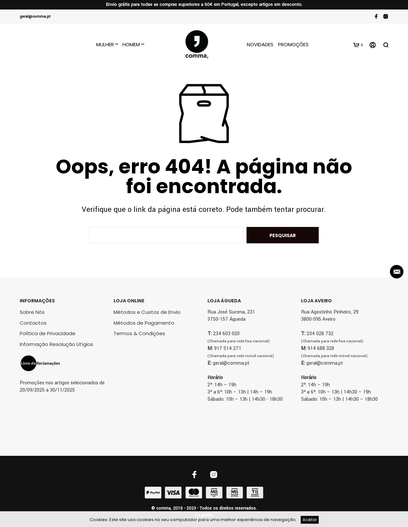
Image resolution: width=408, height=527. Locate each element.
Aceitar (310, 519)
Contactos (33, 322)
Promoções (293, 44)
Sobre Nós (32, 312)
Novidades (260, 44)
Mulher (105, 44)
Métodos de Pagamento (144, 322)
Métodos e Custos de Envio (147, 312)
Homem (131, 44)
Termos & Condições (139, 333)
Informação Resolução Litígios (56, 344)
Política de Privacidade (47, 333)
